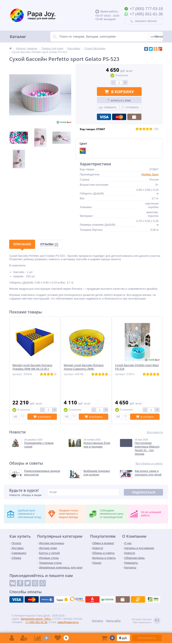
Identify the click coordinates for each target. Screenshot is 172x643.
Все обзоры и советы (149, 463)
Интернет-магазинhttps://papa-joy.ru (146, 621)
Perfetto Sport (150, 174)
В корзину (119, 91)
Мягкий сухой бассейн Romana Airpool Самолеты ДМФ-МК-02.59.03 (84, 369)
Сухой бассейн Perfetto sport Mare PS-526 (137, 367)
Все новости (155, 432)
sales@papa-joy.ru (68, 622)
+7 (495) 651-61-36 (36, 622)
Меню (159, 36)
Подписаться (143, 492)
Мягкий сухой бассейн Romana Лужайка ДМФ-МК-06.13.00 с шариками (32, 369)
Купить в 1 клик (119, 100)
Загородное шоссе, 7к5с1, (36, 618)
